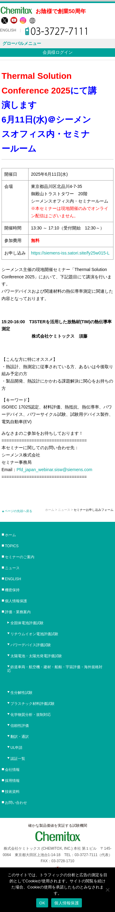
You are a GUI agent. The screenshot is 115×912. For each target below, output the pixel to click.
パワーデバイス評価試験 (30, 645)
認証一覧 (17, 758)
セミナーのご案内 (19, 557)
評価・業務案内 (18, 612)
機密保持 (12, 590)
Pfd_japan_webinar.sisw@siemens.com (54, 469)
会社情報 (12, 769)
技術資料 (12, 791)
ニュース (12, 568)
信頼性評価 (19, 725)
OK (42, 903)
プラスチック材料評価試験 (32, 703)
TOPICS (11, 546)
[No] (107, 890)
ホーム (49, 509)
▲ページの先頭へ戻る (17, 511)
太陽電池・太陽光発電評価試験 (36, 656)
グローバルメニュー (21, 43)
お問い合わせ (16, 802)
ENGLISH (8, 30)
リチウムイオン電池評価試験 (34, 634)
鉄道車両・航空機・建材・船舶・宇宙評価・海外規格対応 (54, 669)
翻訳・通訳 (19, 736)
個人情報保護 (16, 601)
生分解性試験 (21, 692)
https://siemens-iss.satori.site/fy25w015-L (70, 253)
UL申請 (16, 747)
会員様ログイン (58, 52)
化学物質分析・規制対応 (30, 714)
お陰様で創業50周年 (61, 11)
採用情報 (12, 780)
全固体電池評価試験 (27, 623)
